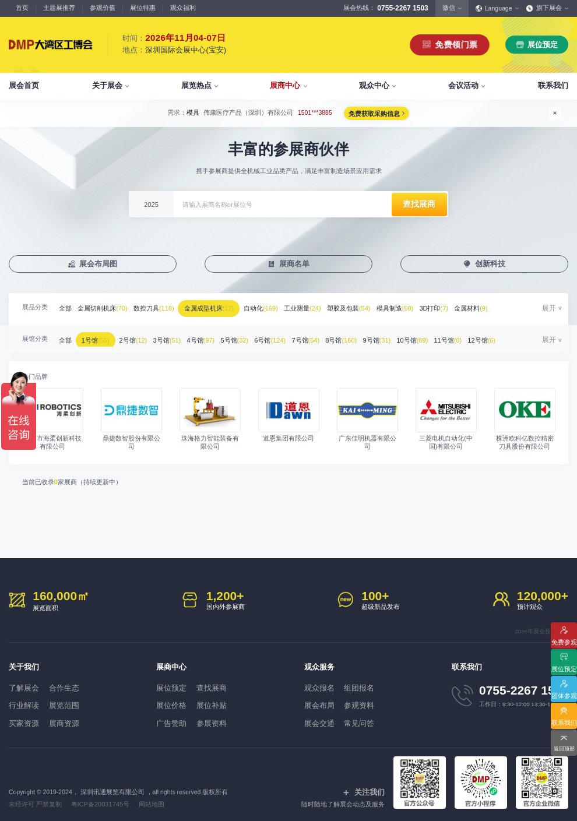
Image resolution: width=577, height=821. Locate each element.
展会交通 (317, 717)
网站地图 (148, 796)
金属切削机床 (110, 309)
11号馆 (506, 337)
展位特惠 (143, 7)
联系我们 (553, 85)
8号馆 (385, 337)
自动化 (285, 309)
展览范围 (76, 701)
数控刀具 (165, 309)
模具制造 (433, 309)
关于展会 (107, 85)
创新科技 (491, 264)
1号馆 (104, 337)
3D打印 (476, 309)
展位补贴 (224, 701)
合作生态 (76, 685)
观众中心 (374, 85)
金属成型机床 (227, 309)
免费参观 (564, 634)
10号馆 (465, 337)
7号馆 (344, 337)
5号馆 (263, 337)
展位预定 (542, 44)
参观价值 (102, 7)
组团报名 (372, 685)
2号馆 (147, 337)
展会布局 (317, 701)
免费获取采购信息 (389, 113)
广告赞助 (169, 717)
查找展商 (224, 685)
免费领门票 (455, 44)
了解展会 (21, 685)
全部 (67, 309)
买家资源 (21, 717)
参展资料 (224, 717)
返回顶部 (564, 746)
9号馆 (425, 337)
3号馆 (186, 337)
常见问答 (372, 717)
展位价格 (169, 701)
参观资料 (372, 701)
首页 (22, 7)
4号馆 (225, 337)
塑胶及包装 (382, 309)
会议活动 (463, 85)
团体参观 (564, 693)
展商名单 (295, 264)
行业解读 (21, 701)
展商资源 (76, 717)
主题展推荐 (59, 7)
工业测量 (331, 309)
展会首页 (24, 85)
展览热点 (196, 85)
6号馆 (304, 337)
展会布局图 (99, 264)
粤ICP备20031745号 (98, 796)
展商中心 (285, 85)
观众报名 (317, 685)
